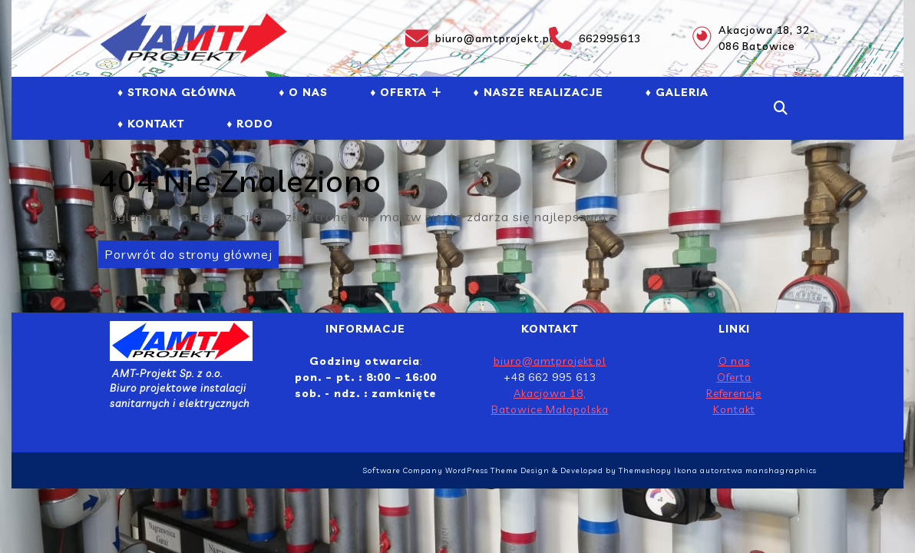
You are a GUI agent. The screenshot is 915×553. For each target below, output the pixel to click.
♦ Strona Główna (176, 92)
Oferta (734, 377)
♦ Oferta (398, 92)
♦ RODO (249, 124)
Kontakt (734, 409)
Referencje (733, 393)
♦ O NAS (303, 92)
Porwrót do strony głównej (185, 251)
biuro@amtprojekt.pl (467, 38)
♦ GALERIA (677, 92)
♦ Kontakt (150, 124)
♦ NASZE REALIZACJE (538, 92)
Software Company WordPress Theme (440, 470)
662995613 (595, 38)
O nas (734, 361)
